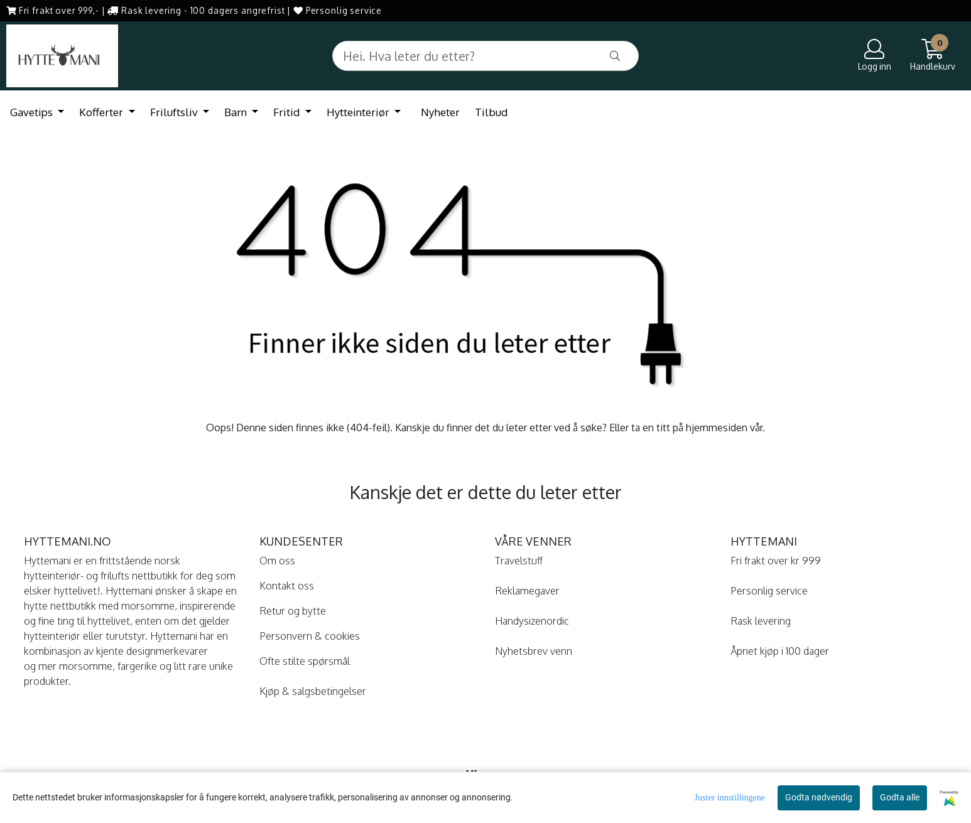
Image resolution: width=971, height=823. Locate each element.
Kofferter (102, 112)
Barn (236, 112)
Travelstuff (519, 560)
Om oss (277, 560)
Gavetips (32, 112)
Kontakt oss (286, 585)
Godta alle (899, 797)
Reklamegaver (527, 590)
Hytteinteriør (359, 112)
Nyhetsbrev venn (533, 651)
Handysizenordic (532, 621)
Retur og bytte (292, 611)
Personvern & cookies (309, 636)
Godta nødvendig (818, 797)
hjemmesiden (716, 427)
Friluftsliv (175, 112)
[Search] (485, 56)
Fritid (287, 112)
